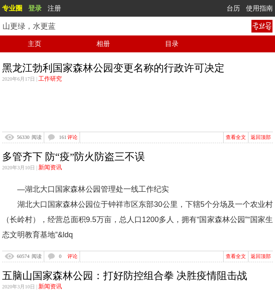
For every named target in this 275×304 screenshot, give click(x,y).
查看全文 (236, 137)
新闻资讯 (50, 167)
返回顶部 (261, 137)
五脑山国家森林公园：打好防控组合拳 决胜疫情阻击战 (124, 275)
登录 (35, 8)
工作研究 (50, 79)
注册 (54, 8)
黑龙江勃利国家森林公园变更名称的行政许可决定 (113, 67)
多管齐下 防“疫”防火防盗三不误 (73, 156)
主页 (34, 43)
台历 (233, 8)
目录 (172, 43)
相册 (103, 43)
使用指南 (259, 8)
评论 (72, 137)
